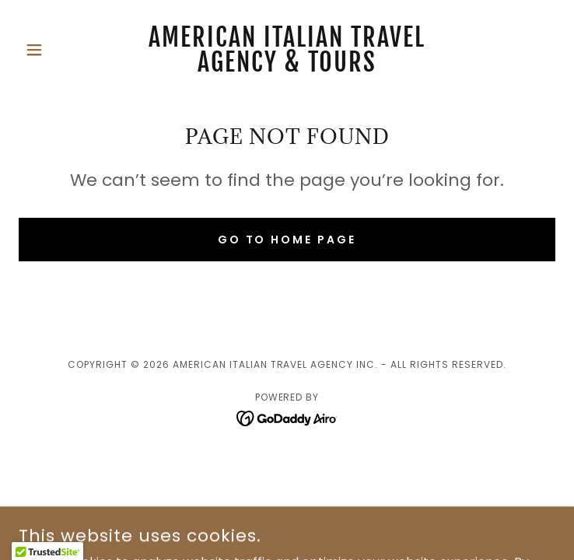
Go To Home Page (287, 239)
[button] (59, 49)
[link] (287, 50)
